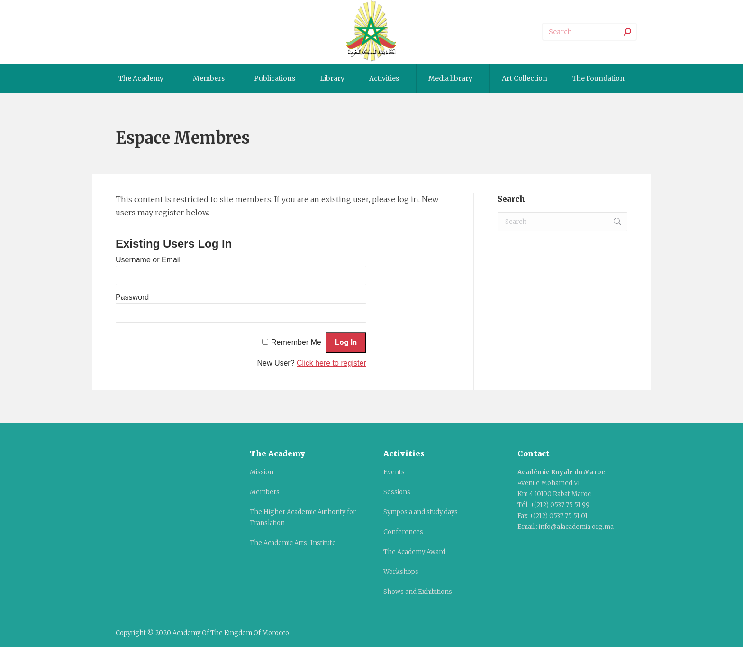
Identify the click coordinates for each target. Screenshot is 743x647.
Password (132, 297)
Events (394, 472)
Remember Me (296, 342)
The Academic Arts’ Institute (293, 543)
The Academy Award (414, 552)
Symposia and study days (420, 512)
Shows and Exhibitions (417, 592)
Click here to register (331, 363)
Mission (261, 472)
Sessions (396, 492)
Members (265, 492)
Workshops (400, 572)
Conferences (403, 532)
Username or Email (148, 260)
